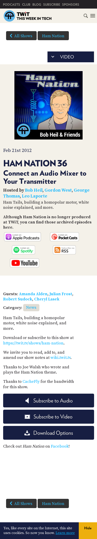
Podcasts (11, 4)
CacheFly (31, 381)
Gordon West (58, 190)
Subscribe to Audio (48, 400)
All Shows (20, 36)
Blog (36, 4)
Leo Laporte (34, 196)
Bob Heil (34, 190)
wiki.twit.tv (60, 357)
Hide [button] (88, 528)
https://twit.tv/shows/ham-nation (33, 343)
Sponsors (70, 4)
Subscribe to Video (48, 416)
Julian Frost (61, 294)
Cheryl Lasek (46, 299)
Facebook (60, 446)
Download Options (48, 433)
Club (26, 4)
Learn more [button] (65, 533)
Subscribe (51, 4)
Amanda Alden (33, 294)
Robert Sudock (17, 299)
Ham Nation (53, 36)
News (31, 307)
